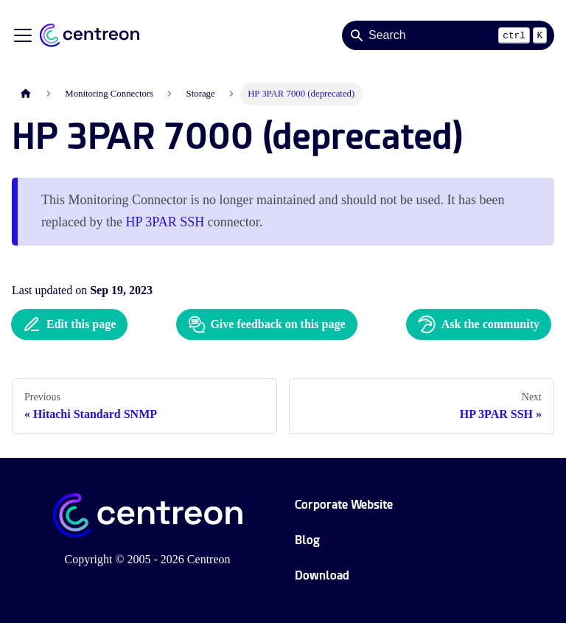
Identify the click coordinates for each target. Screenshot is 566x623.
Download (322, 575)
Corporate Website (344, 505)
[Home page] (26, 94)
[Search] (448, 35)
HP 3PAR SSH (164, 222)
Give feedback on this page (266, 324)
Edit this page (69, 324)
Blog (307, 540)
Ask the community (478, 324)
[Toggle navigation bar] (23, 35)
